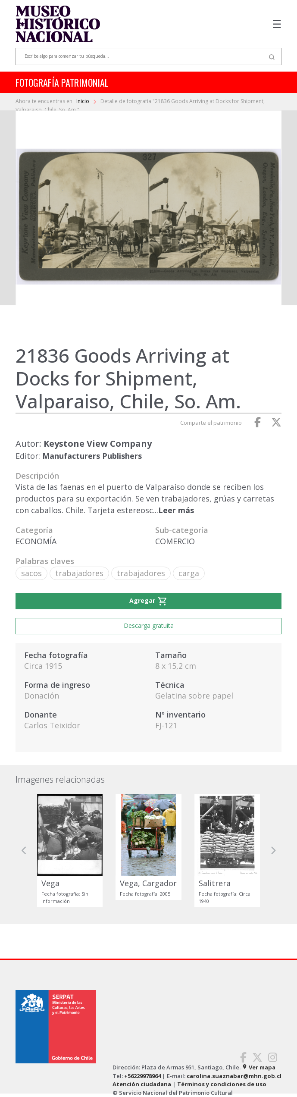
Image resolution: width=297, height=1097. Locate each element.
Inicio (83, 101)
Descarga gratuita (149, 625)
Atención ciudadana (142, 1084)
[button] (24, 850)
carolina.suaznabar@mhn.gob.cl (234, 1076)
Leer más (176, 510)
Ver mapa (258, 1067)
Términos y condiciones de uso (221, 1084)
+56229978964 (142, 1076)
